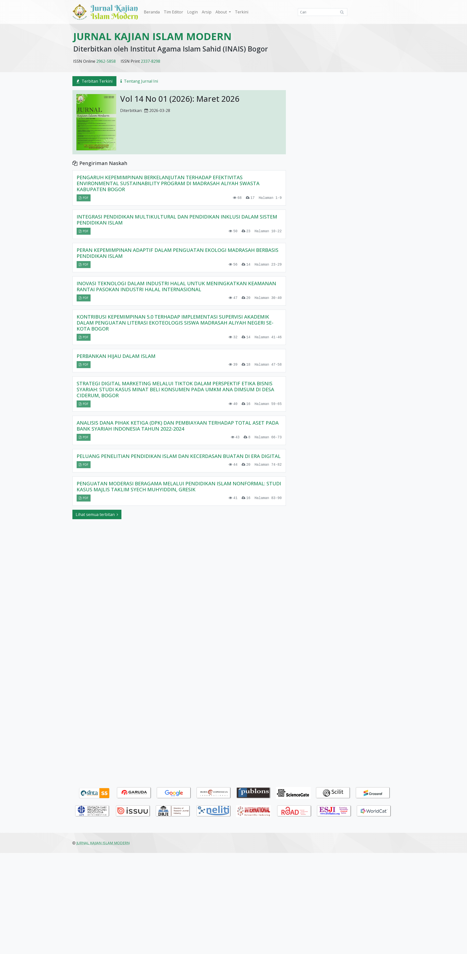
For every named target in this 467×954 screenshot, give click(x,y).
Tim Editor (173, 12)
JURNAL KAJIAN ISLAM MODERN (152, 36)
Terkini (241, 12)
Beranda (152, 12)
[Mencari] (322, 12)
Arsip (206, 12)
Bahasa (358, 770)
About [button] (221, 12)
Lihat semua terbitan (97, 519)
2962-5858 (106, 61)
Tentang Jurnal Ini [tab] (139, 81)
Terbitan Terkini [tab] (94, 81)
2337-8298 (150, 61)
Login (192, 12)
